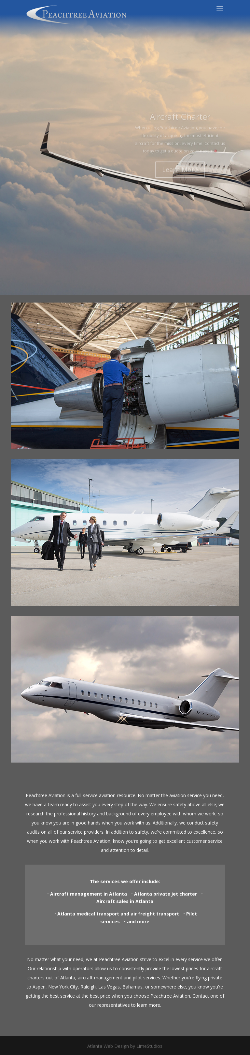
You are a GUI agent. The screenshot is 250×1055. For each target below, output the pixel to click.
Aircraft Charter (180, 134)
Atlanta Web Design (108, 1046)
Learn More (180, 186)
